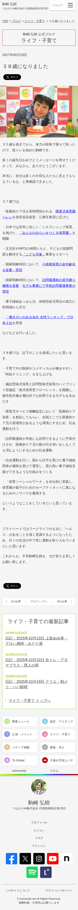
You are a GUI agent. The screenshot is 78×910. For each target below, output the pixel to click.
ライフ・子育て (60, 734)
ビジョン (39, 830)
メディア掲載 (21, 747)
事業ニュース (21, 721)
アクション (39, 845)
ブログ (39, 838)
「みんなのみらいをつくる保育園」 (45, 233)
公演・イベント (22, 734)
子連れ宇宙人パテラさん (61, 762)
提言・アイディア (61, 721)
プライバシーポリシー (58, 890)
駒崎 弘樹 (25, 6)
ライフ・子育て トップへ (30, 701)
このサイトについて (18, 890)
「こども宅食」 (34, 254)
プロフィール (39, 822)
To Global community (19, 762)
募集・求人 (57, 747)
